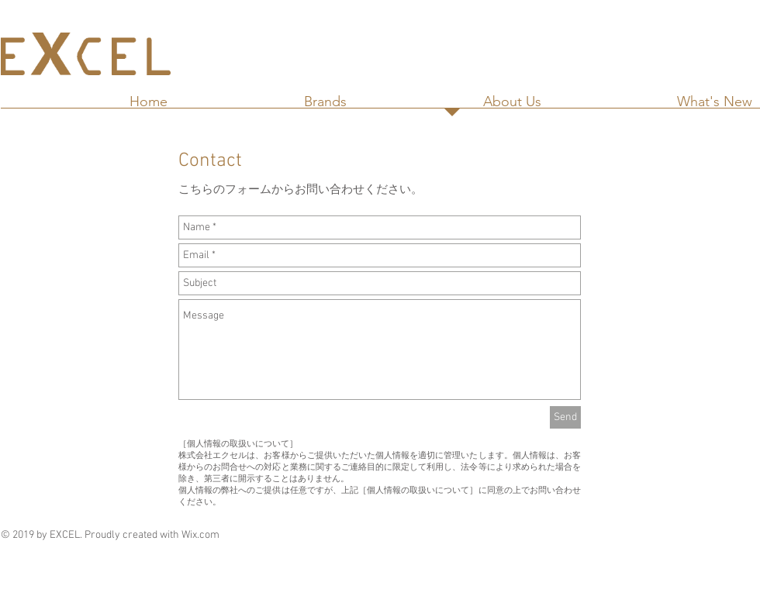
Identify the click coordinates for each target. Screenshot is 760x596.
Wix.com (200, 535)
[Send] (565, 417)
